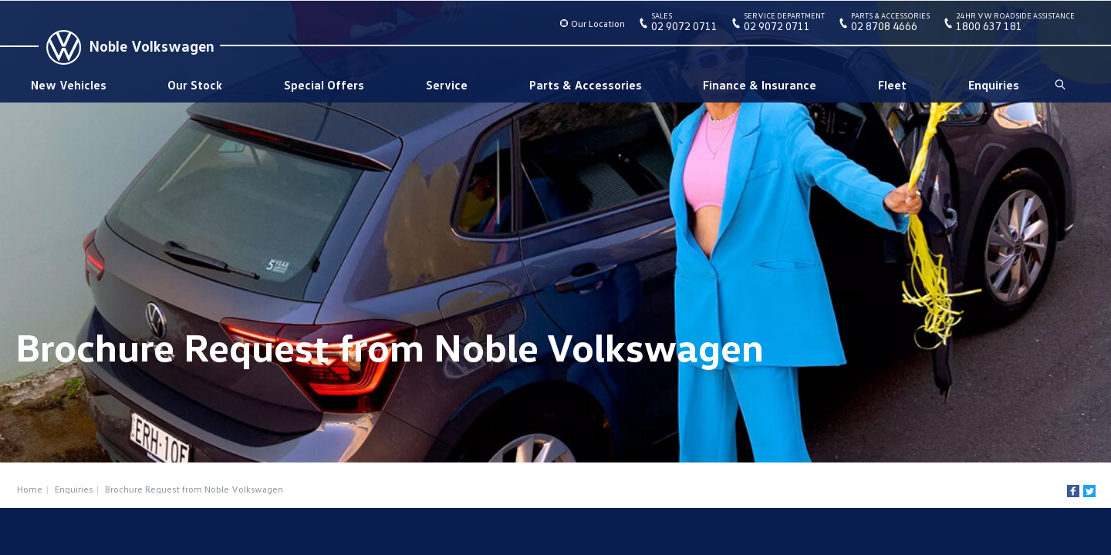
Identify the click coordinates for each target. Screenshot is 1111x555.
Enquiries (993, 84)
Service (447, 84)
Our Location (598, 23)
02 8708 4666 (890, 24)
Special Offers (324, 84)
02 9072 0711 (684, 24)
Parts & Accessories (585, 84)
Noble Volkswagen (151, 45)
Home (29, 489)
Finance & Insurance (759, 84)
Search (1059, 84)
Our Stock (194, 84)
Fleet (892, 84)
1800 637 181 (1015, 24)
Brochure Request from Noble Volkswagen (194, 489)
